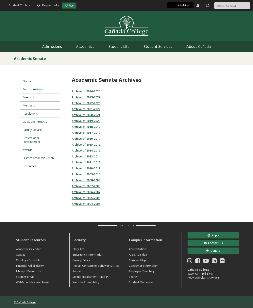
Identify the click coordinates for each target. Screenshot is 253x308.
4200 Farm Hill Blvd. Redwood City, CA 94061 (203, 275)
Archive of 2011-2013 (86, 162)
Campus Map (137, 260)
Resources (29, 166)
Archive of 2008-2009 (86, 180)
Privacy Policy (81, 260)
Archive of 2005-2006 (86, 198)
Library (20, 271)
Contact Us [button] (213, 243)
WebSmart (42, 282)
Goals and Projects (35, 121)
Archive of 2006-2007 (86, 192)
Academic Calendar (28, 249)
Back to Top (126, 225)
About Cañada (198, 46)
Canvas (20, 254)
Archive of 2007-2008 (86, 186)
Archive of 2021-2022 (86, 109)
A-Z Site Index (138, 254)
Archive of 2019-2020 (86, 121)
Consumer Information (143, 265)
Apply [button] (213, 235)
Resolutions (30, 113)
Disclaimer (184, 5)
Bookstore (34, 271)
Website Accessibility (86, 282)
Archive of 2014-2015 (86, 150)
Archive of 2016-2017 (86, 138)
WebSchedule (24, 282)
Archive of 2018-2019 (86, 127)
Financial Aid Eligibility (30, 265)
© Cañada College (25, 302)
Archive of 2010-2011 (86, 168)
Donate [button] (213, 250)
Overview (29, 81)
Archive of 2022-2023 (86, 103)
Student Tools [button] (20, 5)
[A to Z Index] (208, 5)
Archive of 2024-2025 (86, 91)
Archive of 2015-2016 (86, 144)
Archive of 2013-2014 (86, 156)
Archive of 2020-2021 (86, 115)
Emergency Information (88, 254)
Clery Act (78, 249)
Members (29, 105)
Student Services (158, 46)
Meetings (29, 97)
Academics (85, 46)
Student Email (25, 277)
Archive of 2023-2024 (86, 97)
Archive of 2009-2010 (86, 174)
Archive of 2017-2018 (86, 133)
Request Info (48, 5)
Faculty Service (32, 130)
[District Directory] (198, 5)
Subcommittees (33, 89)
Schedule (34, 260)
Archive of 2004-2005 (86, 204)
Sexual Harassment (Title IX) (91, 277)
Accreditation (137, 249)
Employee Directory (141, 271)
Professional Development (31, 140)
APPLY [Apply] (69, 5)
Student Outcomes (141, 282)
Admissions (52, 46)
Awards (27, 150)
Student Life (119, 46)
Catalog (21, 260)
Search (133, 277)
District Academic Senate (39, 158)
